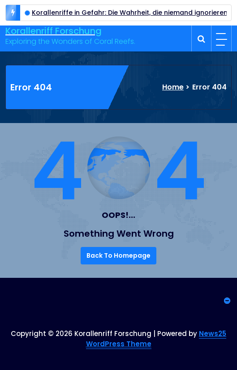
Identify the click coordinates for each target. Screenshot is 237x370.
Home (173, 87)
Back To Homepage (118, 255)
